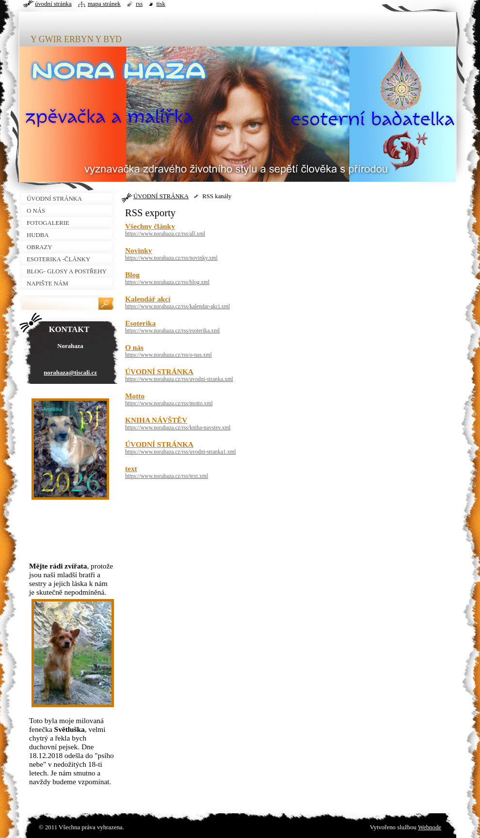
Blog (132, 274)
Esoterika (140, 323)
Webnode (429, 827)
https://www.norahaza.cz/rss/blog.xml (167, 282)
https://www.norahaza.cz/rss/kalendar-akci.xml (177, 306)
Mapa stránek (104, 3)
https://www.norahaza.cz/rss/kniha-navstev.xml (178, 427)
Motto (134, 396)
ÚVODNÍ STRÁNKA (161, 196)
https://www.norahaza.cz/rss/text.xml (166, 476)
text (131, 468)
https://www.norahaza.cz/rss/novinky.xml (171, 258)
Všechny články (150, 226)
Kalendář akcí (147, 299)
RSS (139, 3)
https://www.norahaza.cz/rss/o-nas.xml (168, 355)
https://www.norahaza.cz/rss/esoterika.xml (172, 330)
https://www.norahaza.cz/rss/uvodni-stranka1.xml (180, 452)
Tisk (160, 3)
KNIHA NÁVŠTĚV (156, 420)
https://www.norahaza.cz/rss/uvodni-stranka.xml (179, 379)
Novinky (138, 250)
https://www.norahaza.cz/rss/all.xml (165, 234)
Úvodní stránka (53, 3)
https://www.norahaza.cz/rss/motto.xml (169, 403)
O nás (134, 347)
